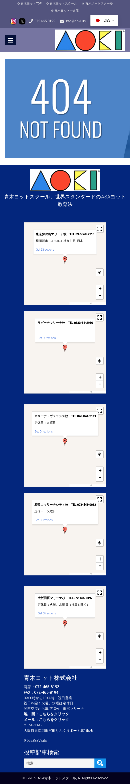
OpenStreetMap (98, 303)
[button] (65, 260)
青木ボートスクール (99, 3)
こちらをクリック (54, 714)
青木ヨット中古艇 (66, 10)
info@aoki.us (75, 21)
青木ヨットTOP (31, 3)
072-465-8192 (44, 21)
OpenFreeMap (84, 303)
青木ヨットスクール (63, 3)
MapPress (74, 303)
